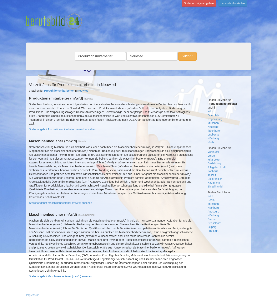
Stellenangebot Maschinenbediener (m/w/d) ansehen (60, 202)
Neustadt (213, 126)
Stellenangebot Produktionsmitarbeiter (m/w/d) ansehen (62, 129)
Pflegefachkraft (217, 167)
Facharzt (213, 171)
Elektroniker (215, 178)
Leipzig (212, 226)
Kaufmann (214, 182)
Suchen (187, 56)
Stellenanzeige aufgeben (199, 3)
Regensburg (215, 119)
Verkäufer (213, 151)
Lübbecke (213, 134)
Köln (210, 111)
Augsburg (213, 211)
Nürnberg (213, 138)
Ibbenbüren (214, 130)
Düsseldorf (214, 223)
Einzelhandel (215, 186)
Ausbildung (214, 163)
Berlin (211, 200)
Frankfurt (213, 230)
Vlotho (211, 142)
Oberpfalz (213, 115)
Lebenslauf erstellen (233, 3)
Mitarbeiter (214, 159)
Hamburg (213, 207)
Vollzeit (212, 155)
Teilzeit (212, 175)
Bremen (212, 219)
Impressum (32, 295)
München (213, 123)
